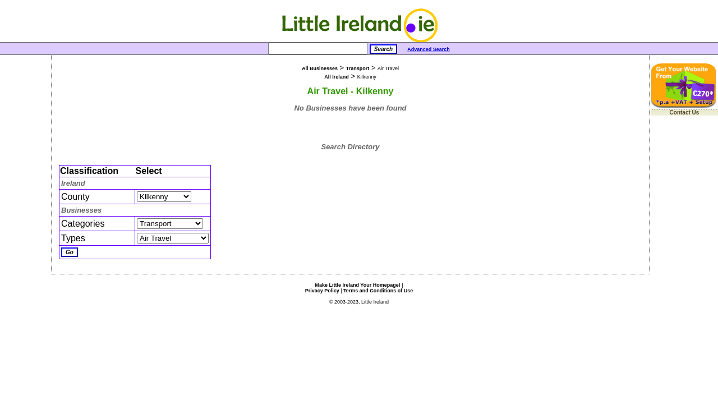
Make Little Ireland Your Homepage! (357, 285)
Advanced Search (428, 49)
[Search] (317, 48)
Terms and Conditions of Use (378, 290)
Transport (358, 68)
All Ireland (336, 77)
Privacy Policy (322, 290)
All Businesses (320, 68)
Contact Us (684, 112)
